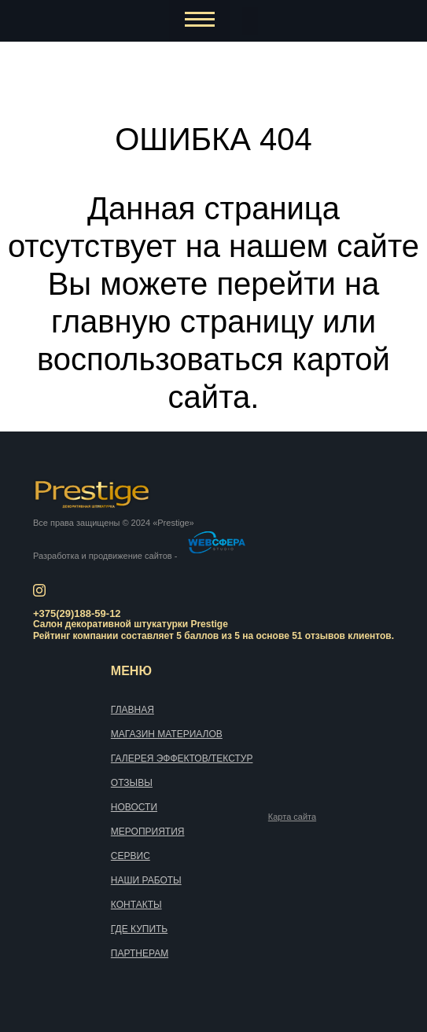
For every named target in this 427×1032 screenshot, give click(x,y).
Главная (132, 709)
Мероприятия (148, 831)
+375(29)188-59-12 (77, 613)
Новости (134, 807)
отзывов (325, 635)
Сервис (130, 855)
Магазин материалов (167, 734)
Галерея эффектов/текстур (182, 758)
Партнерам (139, 953)
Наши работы (146, 880)
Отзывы (132, 782)
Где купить (139, 929)
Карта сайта (292, 817)
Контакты (136, 904)
